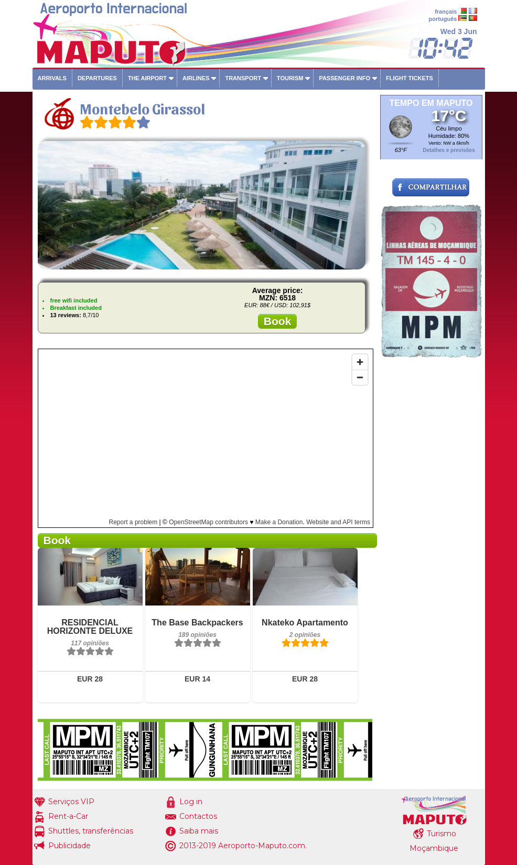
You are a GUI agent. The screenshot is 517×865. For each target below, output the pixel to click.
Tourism (290, 78)
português (443, 19)
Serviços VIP (71, 801)
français (446, 11)
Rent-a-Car (68, 816)
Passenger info (344, 78)
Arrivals (52, 78)
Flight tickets (409, 78)
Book (278, 321)
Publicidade (69, 845)
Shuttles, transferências (90, 831)
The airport (147, 78)
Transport (243, 78)
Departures (97, 78)
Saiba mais (198, 831)
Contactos (198, 816)
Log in (190, 801)
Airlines (195, 78)
